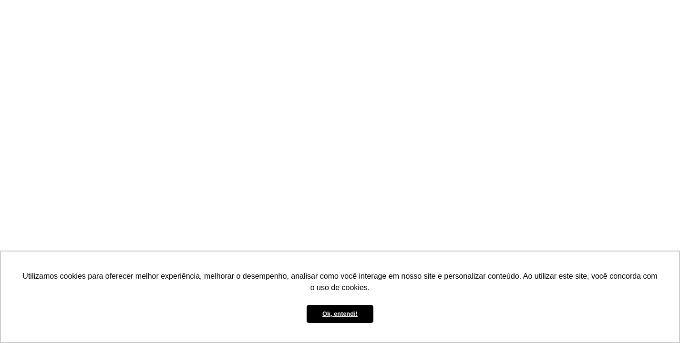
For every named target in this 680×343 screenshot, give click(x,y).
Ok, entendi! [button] (340, 313)
